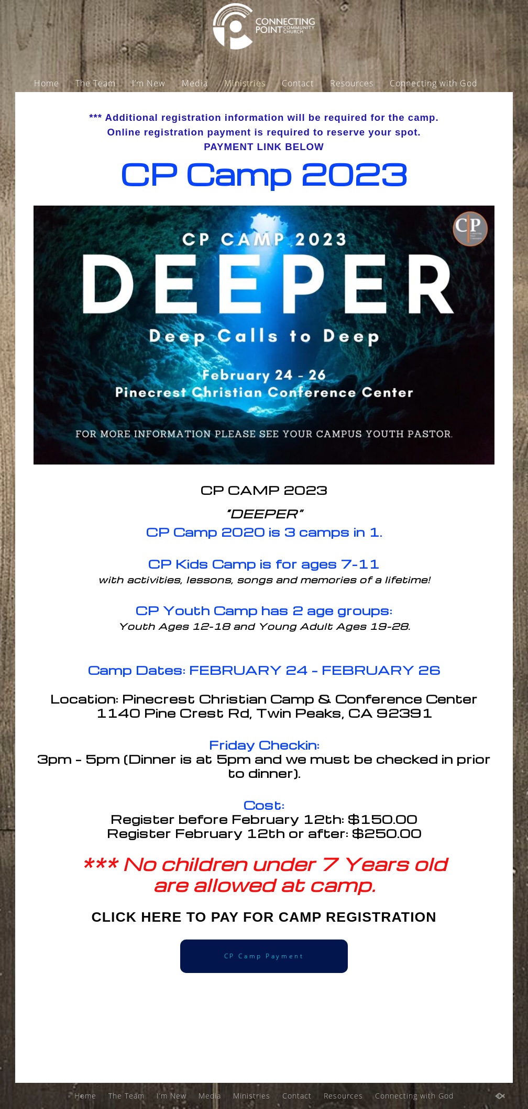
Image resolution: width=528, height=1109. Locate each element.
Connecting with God (434, 83)
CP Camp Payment (264, 956)
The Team (95, 83)
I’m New (149, 83)
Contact (298, 83)
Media (195, 83)
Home (46, 83)
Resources (351, 83)
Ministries (245, 83)
